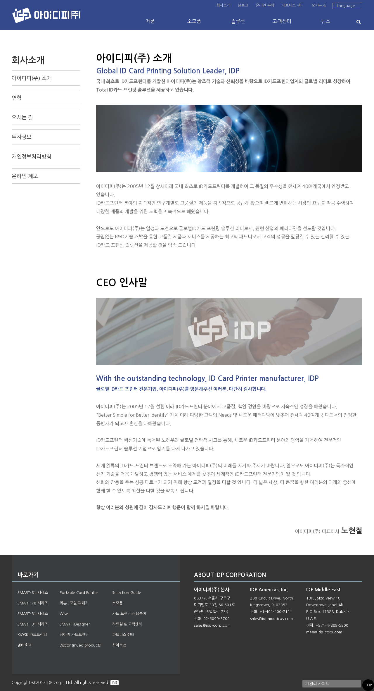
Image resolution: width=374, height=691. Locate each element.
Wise (64, 614)
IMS (114, 682)
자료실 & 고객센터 (127, 624)
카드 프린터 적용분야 (129, 614)
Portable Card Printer (79, 592)
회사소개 (223, 5)
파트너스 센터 (293, 5)
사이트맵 (119, 645)
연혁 (17, 98)
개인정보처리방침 (31, 156)
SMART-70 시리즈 (33, 603)
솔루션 (238, 21)
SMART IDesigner (75, 624)
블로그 (243, 5)
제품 (150, 21)
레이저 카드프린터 (74, 635)
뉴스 (325, 21)
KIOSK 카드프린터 (32, 635)
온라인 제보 (25, 176)
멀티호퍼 (25, 645)
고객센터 (282, 21)
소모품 (194, 21)
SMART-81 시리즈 (33, 592)
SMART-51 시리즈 (33, 614)
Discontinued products (80, 645)
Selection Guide (126, 592)
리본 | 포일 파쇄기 (74, 603)
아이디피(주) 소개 (32, 78)
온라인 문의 (265, 5)
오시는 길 (318, 5)
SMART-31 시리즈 (33, 624)
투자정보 (22, 137)
